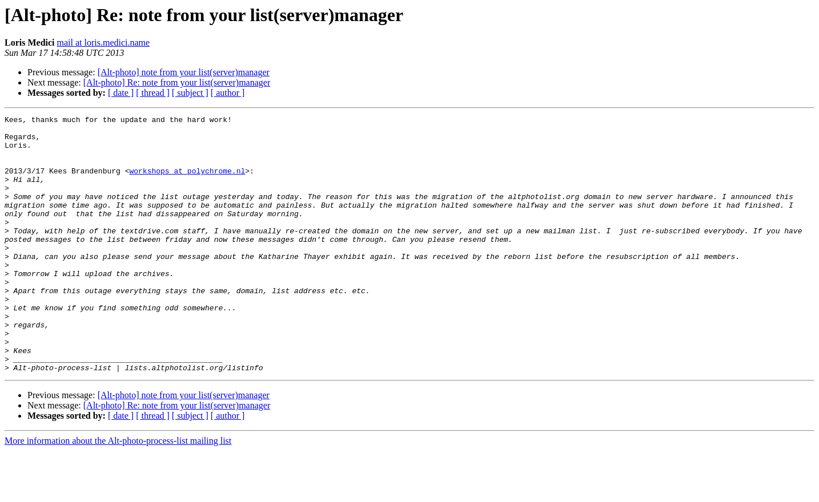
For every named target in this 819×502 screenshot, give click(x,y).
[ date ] (121, 93)
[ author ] (228, 93)
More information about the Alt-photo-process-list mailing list (118, 492)
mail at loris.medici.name (103, 42)
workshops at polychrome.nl (187, 182)
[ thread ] (153, 93)
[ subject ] (190, 93)
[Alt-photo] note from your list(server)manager (184, 72)
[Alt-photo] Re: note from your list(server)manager (176, 82)
